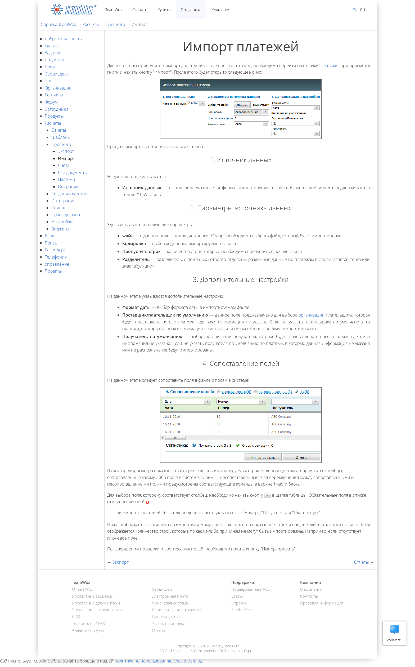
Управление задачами (92, 596)
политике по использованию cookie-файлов (158, 661)
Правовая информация (321, 603)
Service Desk (242, 609)
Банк (49, 236)
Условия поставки (168, 623)
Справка (239, 603)
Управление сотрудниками (97, 609)
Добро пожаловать (63, 39)
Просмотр (115, 24)
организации (312, 315)
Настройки (62, 222)
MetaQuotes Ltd (226, 645)
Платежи (66, 179)
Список (58, 208)
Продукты (54, 116)
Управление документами (96, 603)
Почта (50, 67)
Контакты (54, 95)
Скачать (139, 9)
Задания (53, 53)
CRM (76, 616)
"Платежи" (329, 65)
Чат (48, 81)
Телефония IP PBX (88, 623)
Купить (164, 9)
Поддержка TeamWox (250, 589)
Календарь (55, 250)
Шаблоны (61, 137)
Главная (53, 45)
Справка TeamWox (58, 24)
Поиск (51, 243)
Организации (58, 88)
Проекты (53, 271)
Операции (68, 186)
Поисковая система (170, 603)
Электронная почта (170, 596)
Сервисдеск (56, 74)
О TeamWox (82, 589)
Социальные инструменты (176, 609)
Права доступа (65, 214)
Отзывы (159, 630)
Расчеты (91, 24)
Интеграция (63, 200)
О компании (311, 589)
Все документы (73, 172)
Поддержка (191, 9)
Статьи (237, 596)
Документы (55, 60)
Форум (51, 102)
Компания (220, 9)
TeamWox (113, 9)
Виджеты (60, 229)
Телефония (56, 257)
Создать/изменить (69, 194)
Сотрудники (56, 109)
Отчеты (58, 130)
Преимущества (166, 616)
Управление (57, 264)
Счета (63, 165)
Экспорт (66, 151)
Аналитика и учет (88, 630)
